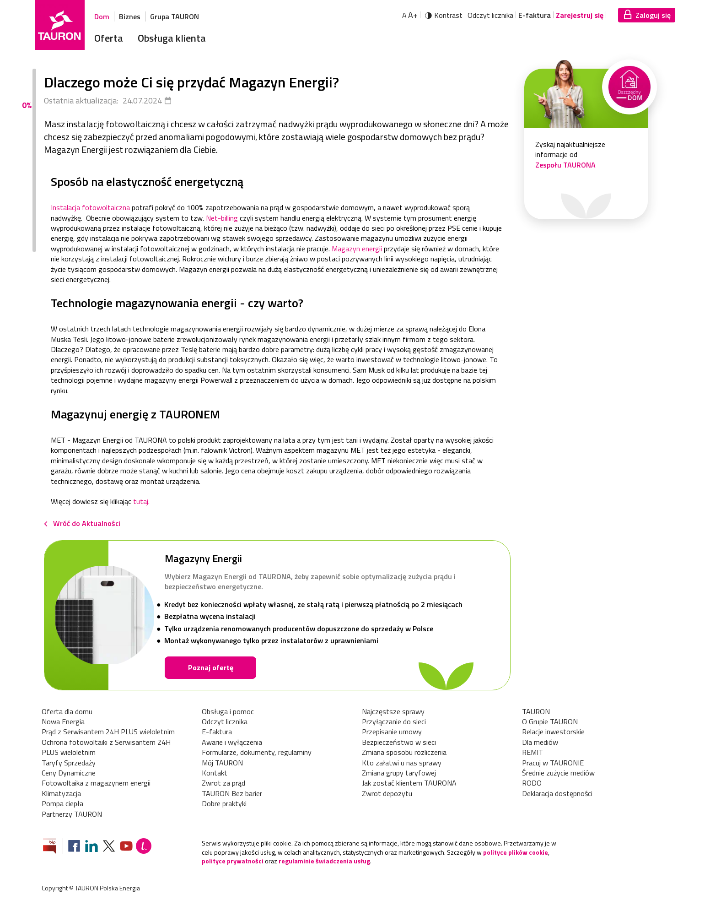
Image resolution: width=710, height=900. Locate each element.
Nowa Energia (63, 721)
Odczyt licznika (490, 15)
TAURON (536, 711)
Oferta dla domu (67, 711)
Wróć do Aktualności (86, 523)
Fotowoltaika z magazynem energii (96, 783)
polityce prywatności (233, 861)
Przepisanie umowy (392, 732)
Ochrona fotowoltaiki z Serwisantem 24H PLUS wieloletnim (106, 747)
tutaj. (141, 501)
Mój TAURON (222, 763)
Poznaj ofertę (210, 667)
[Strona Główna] (60, 25)
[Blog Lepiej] (143, 847)
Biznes (129, 16)
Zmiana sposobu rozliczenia (404, 752)
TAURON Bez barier (232, 793)
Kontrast (448, 15)
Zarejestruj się (579, 15)
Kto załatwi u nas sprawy (401, 763)
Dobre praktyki (224, 803)
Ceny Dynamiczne (69, 773)
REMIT (532, 752)
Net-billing (222, 217)
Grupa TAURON (174, 16)
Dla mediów (540, 742)
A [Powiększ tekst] (410, 15)
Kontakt (214, 773)
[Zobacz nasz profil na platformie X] (109, 847)
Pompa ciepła (62, 803)
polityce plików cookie (515, 852)
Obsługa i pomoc (228, 711)
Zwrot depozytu (387, 793)
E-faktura (534, 15)
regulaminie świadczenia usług (324, 861)
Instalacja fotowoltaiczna (90, 207)
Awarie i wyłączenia (232, 742)
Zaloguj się (653, 15)
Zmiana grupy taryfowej (399, 773)
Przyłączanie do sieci (394, 721)
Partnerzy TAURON (72, 814)
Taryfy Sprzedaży (69, 763)
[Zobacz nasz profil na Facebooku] (74, 847)
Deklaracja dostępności (557, 793)
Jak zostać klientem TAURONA (409, 783)
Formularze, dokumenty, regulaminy (257, 752)
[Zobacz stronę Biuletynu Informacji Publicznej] (53, 847)
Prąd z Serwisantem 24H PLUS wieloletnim (108, 732)
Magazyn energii (357, 248)
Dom (101, 16)
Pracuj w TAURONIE (553, 763)
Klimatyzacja (61, 793)
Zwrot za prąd (223, 783)
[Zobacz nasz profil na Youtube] (126, 847)
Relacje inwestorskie (553, 732)
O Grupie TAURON (550, 721)
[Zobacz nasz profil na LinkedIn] (91, 847)
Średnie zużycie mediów (558, 773)
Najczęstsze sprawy (393, 711)
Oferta (108, 38)
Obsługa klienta (172, 38)
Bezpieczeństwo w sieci (399, 742)
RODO (532, 783)
